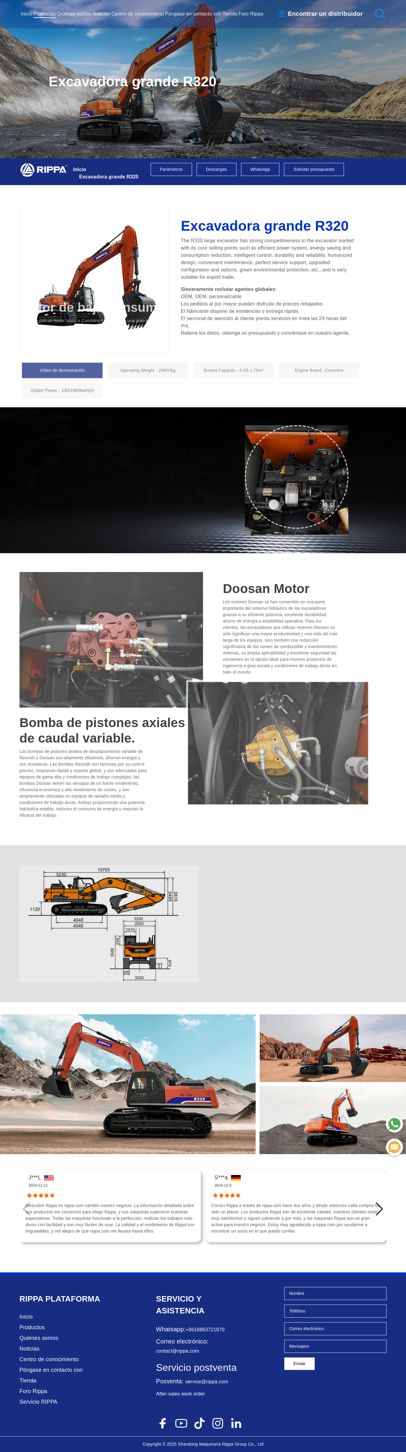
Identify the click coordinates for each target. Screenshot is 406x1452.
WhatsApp (260, 169)
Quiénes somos (74, 13)
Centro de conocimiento (137, 13)
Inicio (27, 13)
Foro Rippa (251, 13)
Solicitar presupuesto (313, 169)
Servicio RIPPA (38, 1402)
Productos (44, 13)
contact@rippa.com (177, 1351)
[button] (379, 1209)
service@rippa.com (206, 1381)
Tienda (230, 13)
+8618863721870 (205, 1329)
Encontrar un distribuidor (325, 13)
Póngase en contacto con (193, 13)
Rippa (31, 1298)
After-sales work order (180, 1393)
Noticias (101, 13)
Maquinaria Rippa (216, 1444)
